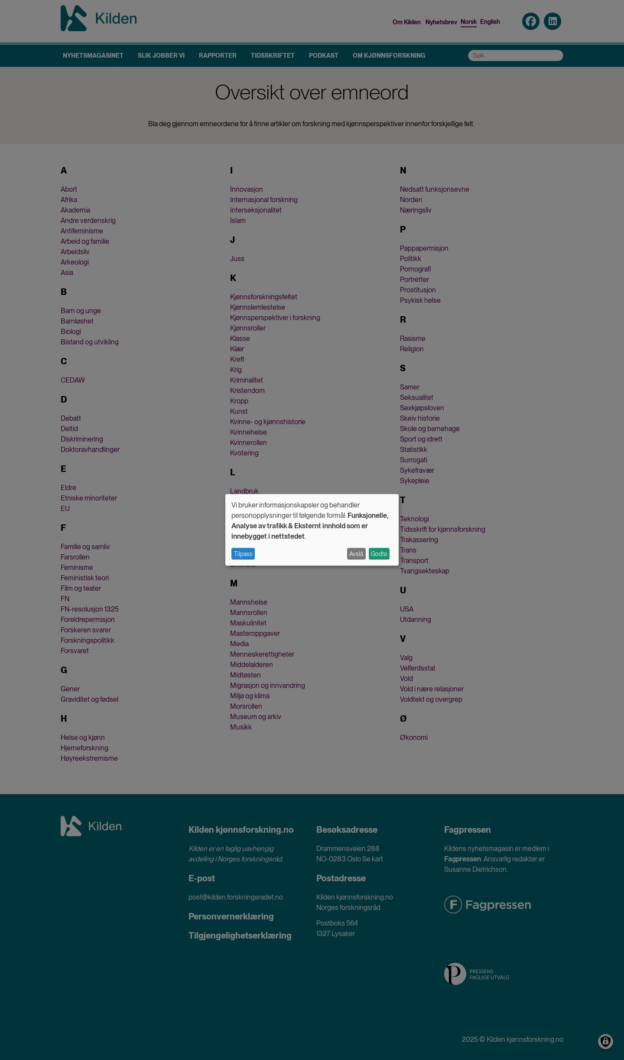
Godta (379, 553)
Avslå (356, 553)
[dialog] (312, 530)
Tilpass (243, 553)
